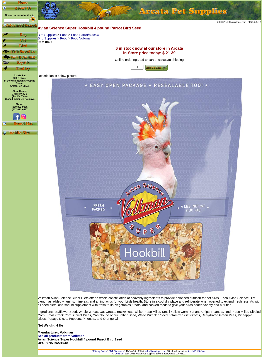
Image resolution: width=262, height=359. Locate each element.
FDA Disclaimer (116, 351)
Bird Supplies (47, 35)
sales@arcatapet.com (155, 351)
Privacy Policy (100, 351)
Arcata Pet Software (197, 351)
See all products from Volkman (61, 336)
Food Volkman (81, 38)
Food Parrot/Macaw (85, 35)
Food (64, 35)
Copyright (119, 353)
